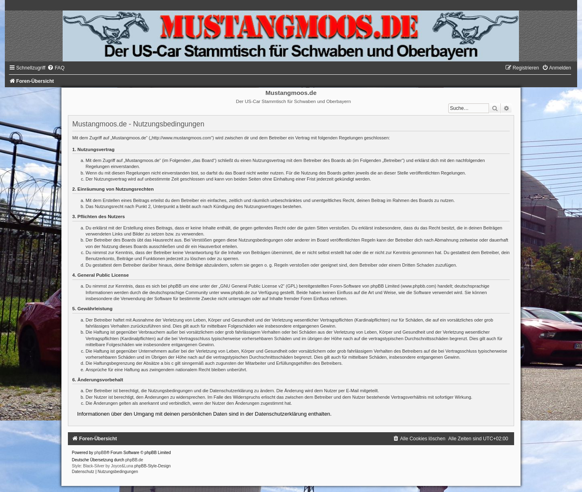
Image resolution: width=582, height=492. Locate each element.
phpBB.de (134, 460)
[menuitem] (55, 68)
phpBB (100, 452)
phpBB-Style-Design (152, 466)
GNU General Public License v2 (251, 286)
